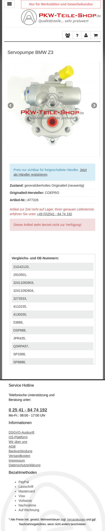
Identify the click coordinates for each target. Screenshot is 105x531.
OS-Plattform (18, 437)
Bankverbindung (20, 451)
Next (93, 105)
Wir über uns (18, 442)
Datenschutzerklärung (24, 465)
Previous (10, 105)
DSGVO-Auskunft (21, 432)
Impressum (17, 460)
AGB (12, 446)
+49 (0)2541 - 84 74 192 (54, 214)
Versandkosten (19, 456)
